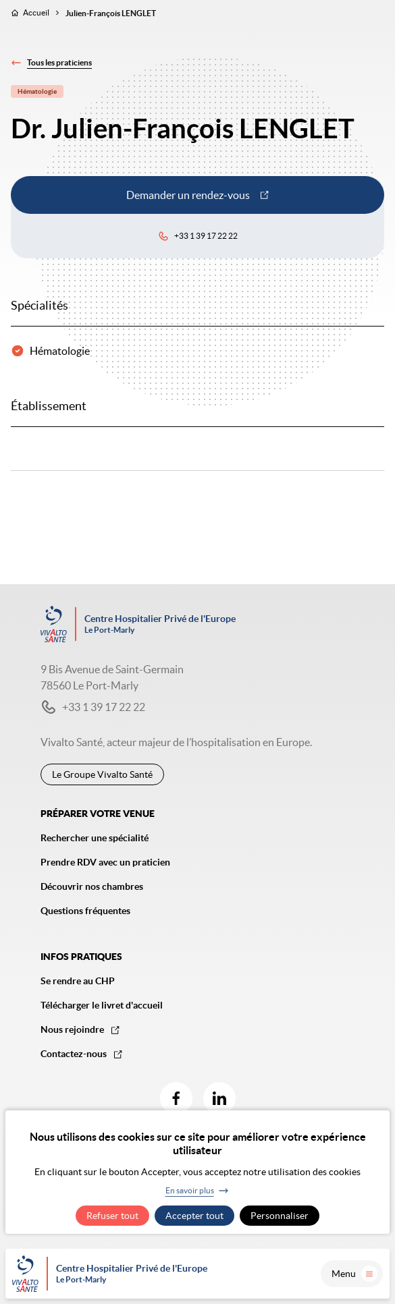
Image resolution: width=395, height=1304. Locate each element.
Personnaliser (280, 1215)
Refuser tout (112, 1215)
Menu (354, 1274)
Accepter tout (194, 1215)
